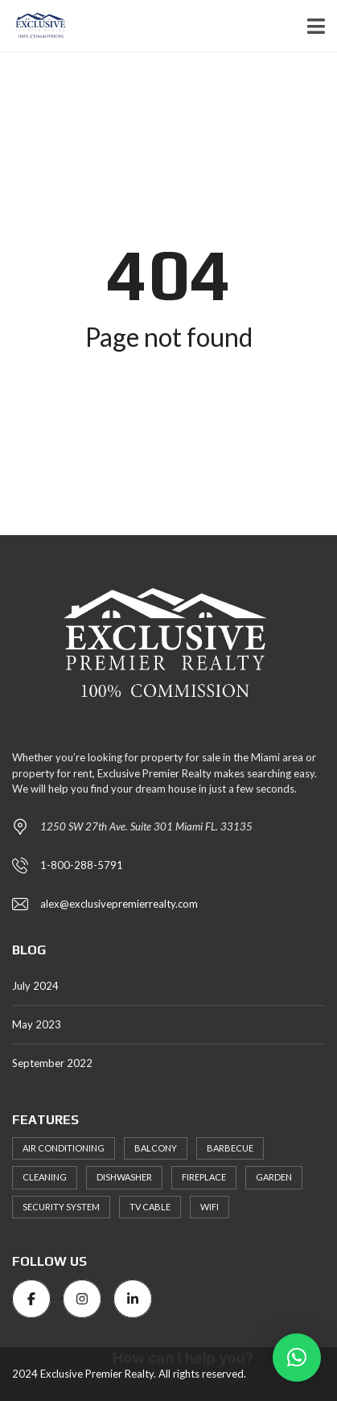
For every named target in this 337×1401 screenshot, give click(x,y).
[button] (297, 1357)
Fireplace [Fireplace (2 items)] (204, 1177)
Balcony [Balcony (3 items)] (155, 1148)
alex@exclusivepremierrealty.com (119, 903)
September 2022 (52, 1063)
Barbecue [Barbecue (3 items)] (230, 1148)
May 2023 (36, 1024)
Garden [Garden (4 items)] (274, 1177)
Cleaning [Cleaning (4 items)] (45, 1177)
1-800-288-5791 (81, 865)
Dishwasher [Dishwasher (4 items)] (124, 1177)
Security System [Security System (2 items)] (61, 1206)
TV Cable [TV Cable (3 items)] (150, 1206)
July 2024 (35, 985)
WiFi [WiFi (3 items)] (209, 1206)
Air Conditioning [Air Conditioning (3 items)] (64, 1148)
